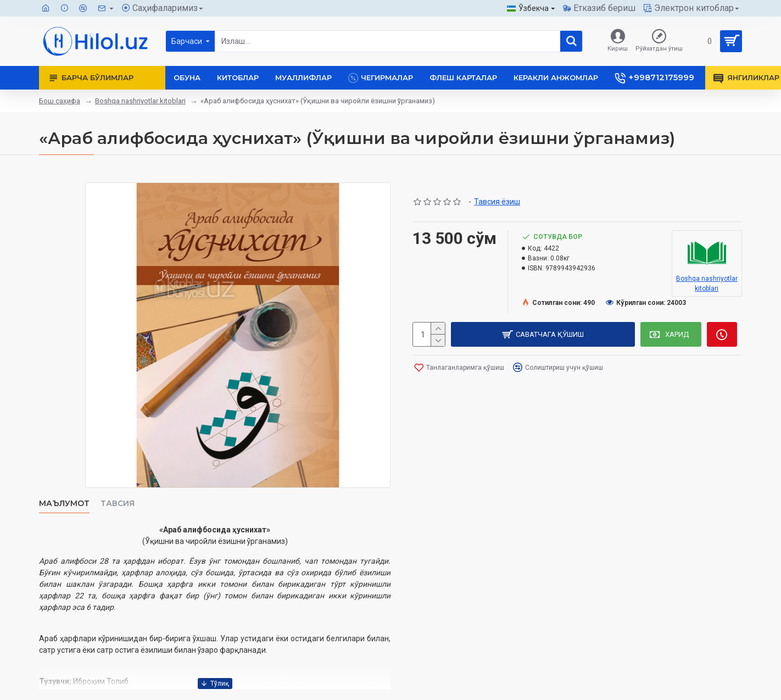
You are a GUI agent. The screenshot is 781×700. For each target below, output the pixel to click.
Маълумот (64, 503)
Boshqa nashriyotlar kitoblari (140, 101)
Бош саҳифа (59, 101)
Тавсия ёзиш (497, 201)
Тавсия (118, 503)
